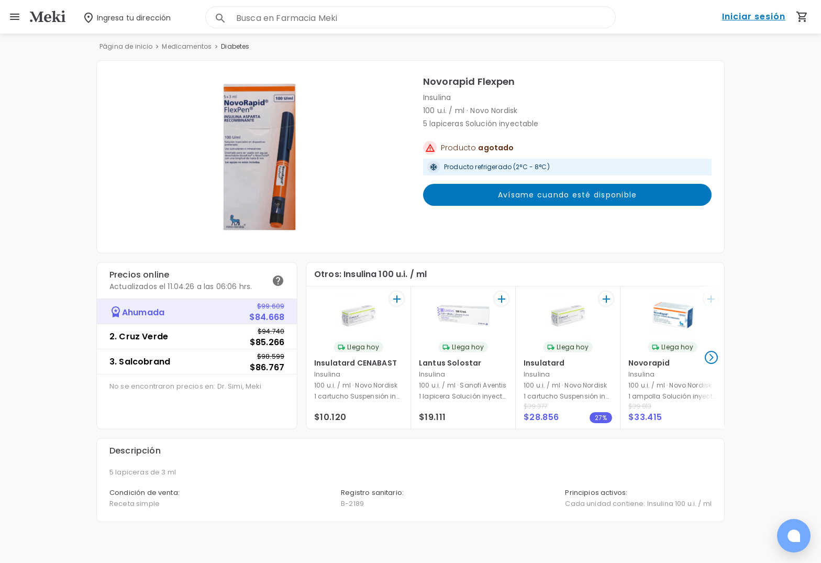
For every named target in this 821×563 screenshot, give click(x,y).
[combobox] (425, 18)
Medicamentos (187, 46)
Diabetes (235, 46)
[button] (259, 157)
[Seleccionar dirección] (119, 17)
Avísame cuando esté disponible (567, 195)
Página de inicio (125, 46)
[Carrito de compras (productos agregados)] (802, 16)
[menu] (14, 16)
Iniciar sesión (754, 17)
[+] (397, 299)
